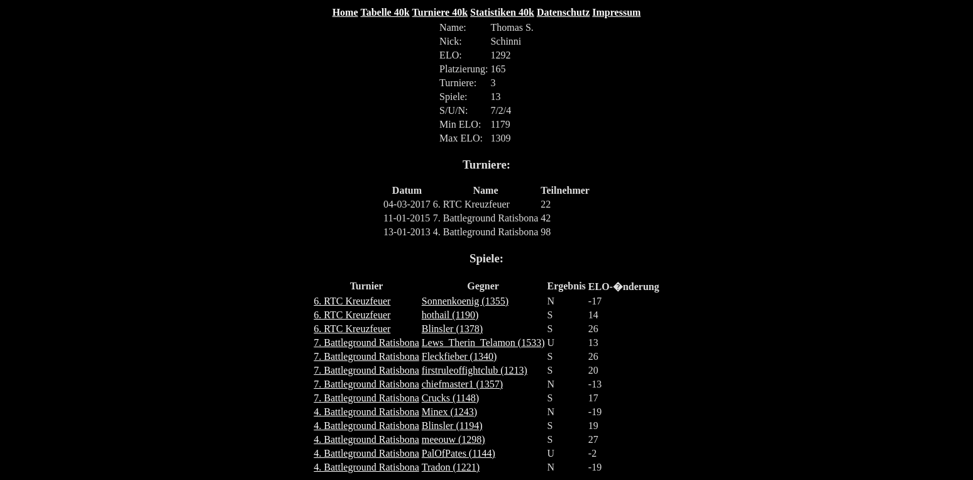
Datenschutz (563, 12)
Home (345, 12)
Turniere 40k (440, 12)
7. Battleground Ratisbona (366, 342)
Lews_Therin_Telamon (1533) (483, 342)
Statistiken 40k (502, 12)
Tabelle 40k (385, 12)
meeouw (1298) (453, 439)
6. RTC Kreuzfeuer (352, 301)
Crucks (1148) (450, 398)
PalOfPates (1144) (458, 453)
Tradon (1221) (451, 467)
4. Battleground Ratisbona (366, 411)
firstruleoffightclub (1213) (474, 370)
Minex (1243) (449, 411)
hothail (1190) (450, 315)
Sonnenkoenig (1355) (465, 301)
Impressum (616, 12)
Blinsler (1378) (452, 328)
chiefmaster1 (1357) (462, 384)
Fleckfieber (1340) (459, 356)
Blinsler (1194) (452, 425)
